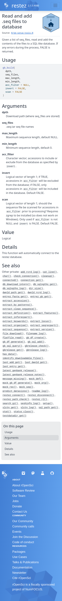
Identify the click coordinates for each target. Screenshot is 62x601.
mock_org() (41, 383)
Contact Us (19, 511)
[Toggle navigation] (55, 5)
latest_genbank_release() (19, 370)
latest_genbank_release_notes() (23, 374)
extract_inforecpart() (17, 317)
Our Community (22, 521)
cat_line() (50, 272)
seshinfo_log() (30, 403)
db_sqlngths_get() (45, 284)
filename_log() (36, 333)
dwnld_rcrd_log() (39, 292)
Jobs (15, 501)
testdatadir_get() (14, 416)
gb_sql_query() (12, 346)
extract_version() (42, 329)
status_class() (23, 411)
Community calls (23, 526)
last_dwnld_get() (36, 362)
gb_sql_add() (36, 342)
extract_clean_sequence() (19, 309)
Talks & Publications (25, 562)
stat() (7, 411)
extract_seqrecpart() (44, 325)
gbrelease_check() (36, 346)
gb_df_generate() (14, 342)
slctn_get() (10, 407)
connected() (10, 280)
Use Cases (19, 557)
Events (16, 531)
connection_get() (32, 280)
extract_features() (45, 313)
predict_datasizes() (16, 391)
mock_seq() (26, 387)
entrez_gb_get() (40, 296)
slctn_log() (28, 407)
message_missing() (14, 379)
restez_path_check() (16, 399)
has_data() (10, 354)
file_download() (13, 333)
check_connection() (26, 276)
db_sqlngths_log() (14, 288)
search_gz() (10, 403)
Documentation (22, 567)
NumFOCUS (33, 589)
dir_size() (36, 288)
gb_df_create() (36, 337)
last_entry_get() (14, 366)
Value (8, 443)
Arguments (12, 437)
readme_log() (40, 391)
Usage (8, 432)
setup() (48, 403)
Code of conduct (23, 542)
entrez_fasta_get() (15, 296)
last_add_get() (12, 362)
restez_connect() (14, 395)
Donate (17, 506)
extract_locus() (40, 321)
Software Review (23, 490)
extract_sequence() (15, 329)
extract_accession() (16, 301)
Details (9, 449)
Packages (18, 551)
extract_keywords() (15, 321)
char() (7, 276)
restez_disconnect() (41, 395)
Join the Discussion (25, 537)
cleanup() (47, 276)
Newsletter (19, 572)
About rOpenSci (22, 485)
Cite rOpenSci (21, 578)
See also (10, 454)
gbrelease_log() (36, 350)
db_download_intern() (16, 284)
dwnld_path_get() (14, 292)
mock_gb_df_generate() (17, 383)
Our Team (18, 495)
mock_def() (36, 379)
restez (19, 5)
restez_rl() (39, 399)
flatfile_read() (13, 337)
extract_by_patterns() (17, 305)
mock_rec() (10, 387)
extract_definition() (16, 313)
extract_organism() (15, 325)
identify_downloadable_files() (23, 358)
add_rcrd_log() (30, 272)
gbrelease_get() (13, 350)
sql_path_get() (48, 407)
